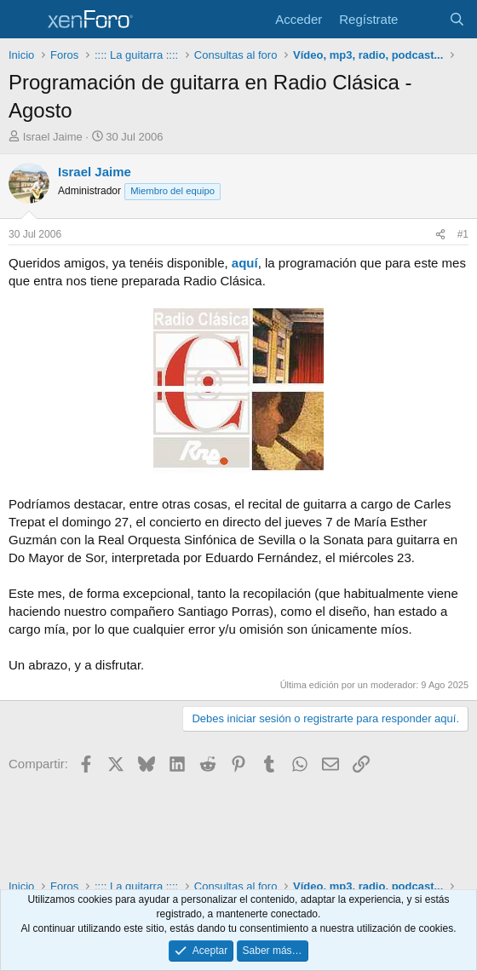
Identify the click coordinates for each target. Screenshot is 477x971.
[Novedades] (423, 19)
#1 (462, 234)
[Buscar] (457, 19)
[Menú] (23, 20)
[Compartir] (440, 234)
